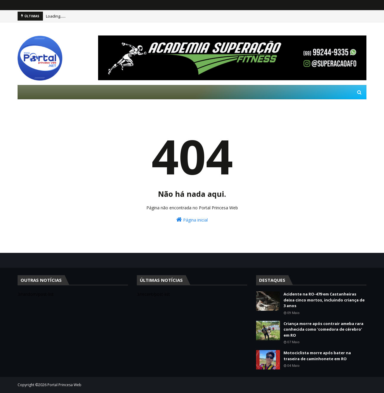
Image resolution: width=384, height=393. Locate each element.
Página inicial (192, 219)
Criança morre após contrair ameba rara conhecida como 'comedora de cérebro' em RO (323, 329)
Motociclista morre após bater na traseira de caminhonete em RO (317, 355)
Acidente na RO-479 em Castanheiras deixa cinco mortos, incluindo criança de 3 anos (324, 299)
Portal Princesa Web (64, 384)
